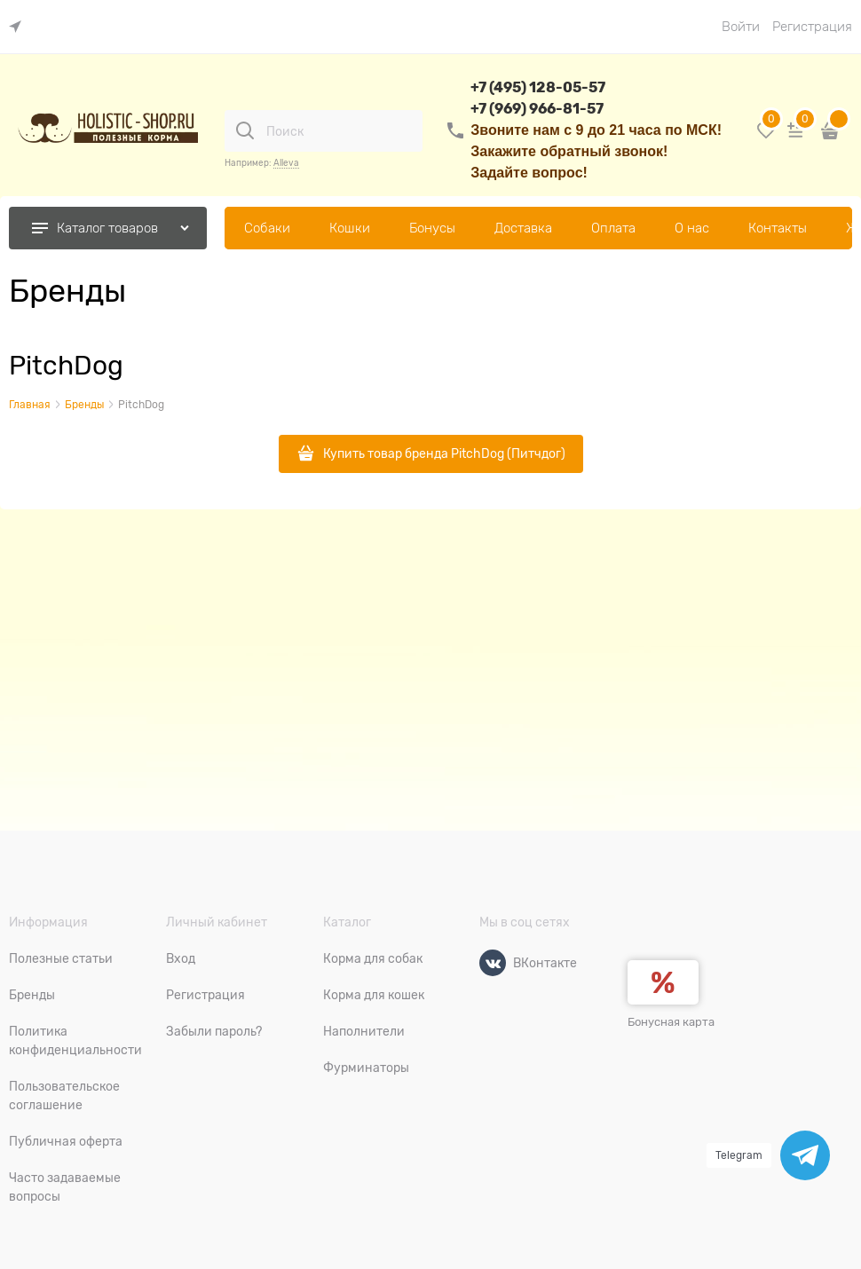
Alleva (286, 163)
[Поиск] (245, 130)
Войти (741, 27)
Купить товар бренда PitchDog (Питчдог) (444, 453)
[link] (19, 27)
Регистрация (812, 27)
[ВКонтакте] (492, 963)
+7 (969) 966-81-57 (537, 108)
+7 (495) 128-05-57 (537, 87)
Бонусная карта (671, 1022)
